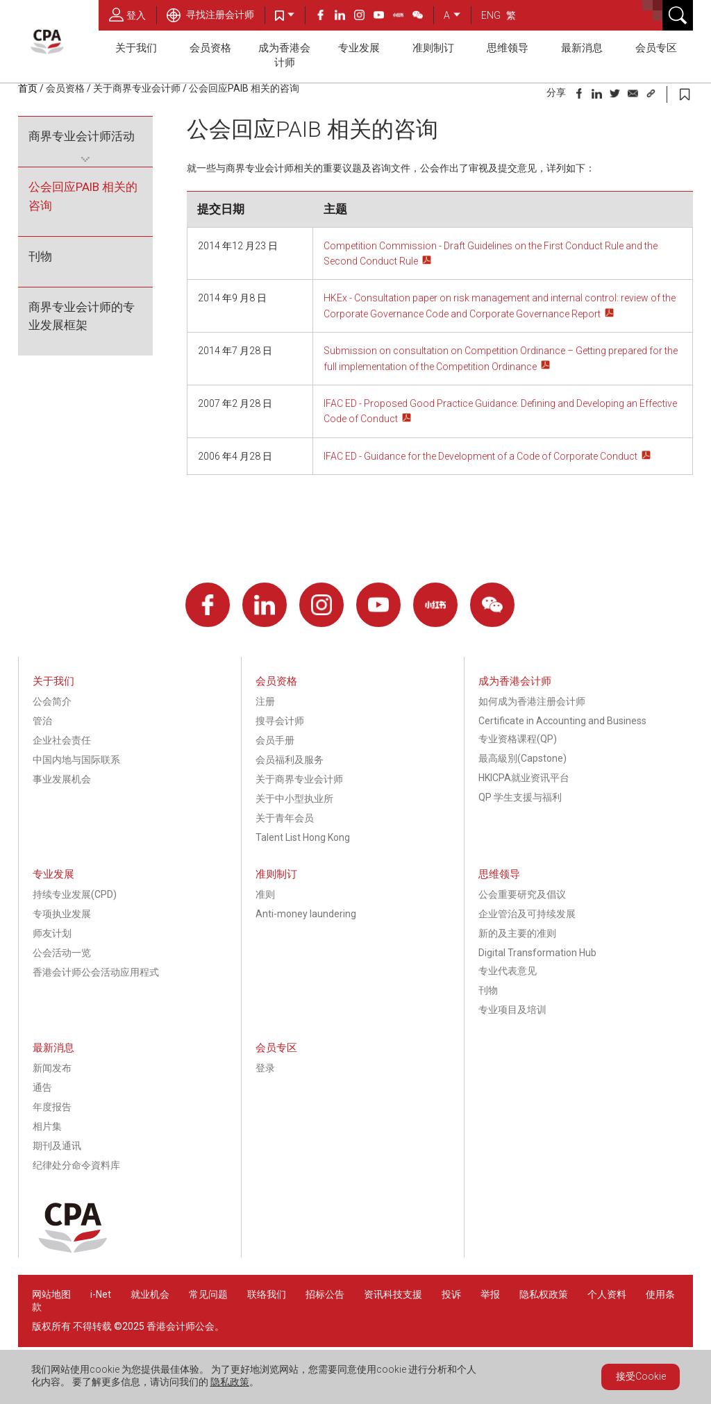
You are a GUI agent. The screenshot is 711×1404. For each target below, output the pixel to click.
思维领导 (507, 48)
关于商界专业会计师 (137, 88)
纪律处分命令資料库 (76, 1165)
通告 (42, 1087)
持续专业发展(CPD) (75, 894)
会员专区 (656, 48)
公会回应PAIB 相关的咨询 (244, 88)
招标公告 (325, 1294)
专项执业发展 (62, 913)
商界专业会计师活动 (81, 136)
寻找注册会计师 (210, 14)
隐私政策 (229, 1381)
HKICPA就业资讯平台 (523, 777)
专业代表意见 (507, 970)
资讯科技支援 (393, 1294)
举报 (490, 1294)
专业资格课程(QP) (517, 738)
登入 (127, 15)
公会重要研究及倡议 (522, 894)
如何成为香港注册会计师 (531, 701)
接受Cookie (641, 1376)
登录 (265, 1067)
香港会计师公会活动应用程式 (96, 972)
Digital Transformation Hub (537, 952)
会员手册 (275, 740)
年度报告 (52, 1106)
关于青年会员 (285, 818)
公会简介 (52, 701)
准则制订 (433, 48)
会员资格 (210, 48)
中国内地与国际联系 (76, 759)
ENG (491, 15)
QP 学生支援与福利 (520, 797)
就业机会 (151, 1294)
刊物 (40, 256)
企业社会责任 (62, 740)
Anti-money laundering (306, 913)
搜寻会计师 (280, 720)
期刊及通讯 (57, 1145)
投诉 (451, 1294)
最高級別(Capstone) (522, 758)
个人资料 (606, 1294)
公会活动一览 (62, 952)
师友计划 (52, 933)
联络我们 (266, 1294)
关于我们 (136, 48)
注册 (265, 701)
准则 (265, 894)
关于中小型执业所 (294, 798)
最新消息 (582, 48)
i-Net (100, 1294)
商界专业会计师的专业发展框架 (81, 316)
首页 (27, 88)
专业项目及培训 (512, 1009)
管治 (42, 720)
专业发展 (359, 48)
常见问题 (208, 1294)
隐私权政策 (543, 1294)
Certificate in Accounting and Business (562, 720)
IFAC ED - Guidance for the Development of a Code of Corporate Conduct (480, 456)
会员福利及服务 (290, 759)
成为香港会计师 (284, 55)
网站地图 (51, 1294)
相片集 (47, 1126)
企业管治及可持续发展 (527, 913)
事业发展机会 (62, 779)
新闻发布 (52, 1067)
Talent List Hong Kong (303, 837)
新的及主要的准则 (517, 933)
